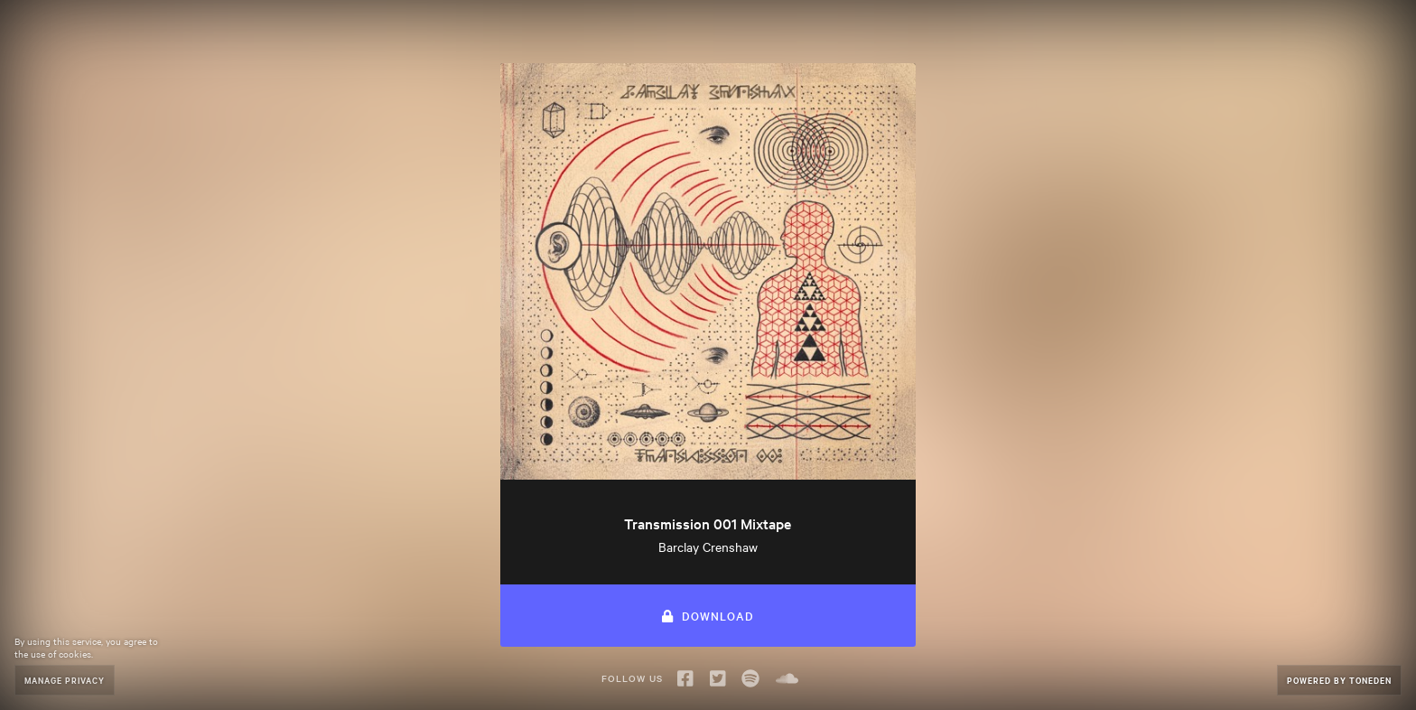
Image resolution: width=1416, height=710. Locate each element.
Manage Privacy (64, 680)
